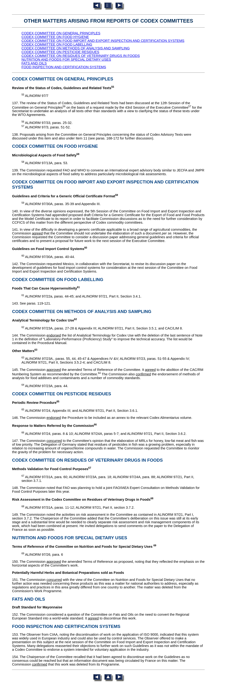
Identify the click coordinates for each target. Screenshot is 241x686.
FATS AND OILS (34, 63)
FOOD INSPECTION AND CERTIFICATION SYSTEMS (63, 67)
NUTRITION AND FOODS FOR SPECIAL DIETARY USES (66, 59)
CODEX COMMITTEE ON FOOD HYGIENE (55, 37)
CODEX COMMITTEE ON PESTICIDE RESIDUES (60, 52)
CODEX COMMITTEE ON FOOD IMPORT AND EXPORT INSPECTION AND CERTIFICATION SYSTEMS (102, 41)
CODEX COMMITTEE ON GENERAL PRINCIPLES (60, 33)
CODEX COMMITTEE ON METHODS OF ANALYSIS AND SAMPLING (75, 48)
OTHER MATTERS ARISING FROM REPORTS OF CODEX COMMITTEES (108, 21)
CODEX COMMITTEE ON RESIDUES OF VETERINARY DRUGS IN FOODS (80, 56)
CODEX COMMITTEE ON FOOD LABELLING (56, 44)
